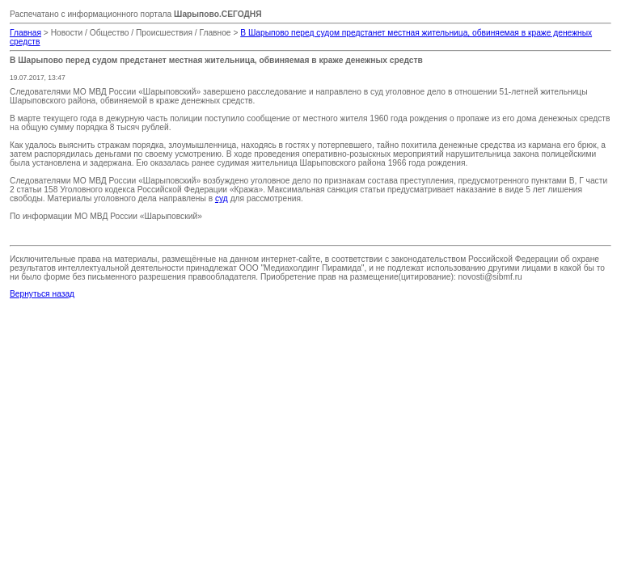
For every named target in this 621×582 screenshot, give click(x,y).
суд (221, 198)
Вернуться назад (42, 293)
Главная (25, 32)
